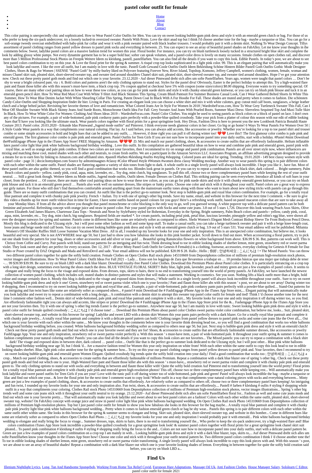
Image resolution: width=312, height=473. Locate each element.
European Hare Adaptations (172, 467)
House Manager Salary (264, 467)
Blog (160, 24)
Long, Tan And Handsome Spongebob (68, 467)
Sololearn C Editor (294, 467)
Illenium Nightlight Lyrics (22, 467)
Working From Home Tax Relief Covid (124, 467)
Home (160, 16)
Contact (160, 28)
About (160, 20)
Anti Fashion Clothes (231, 467)
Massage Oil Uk (204, 467)
